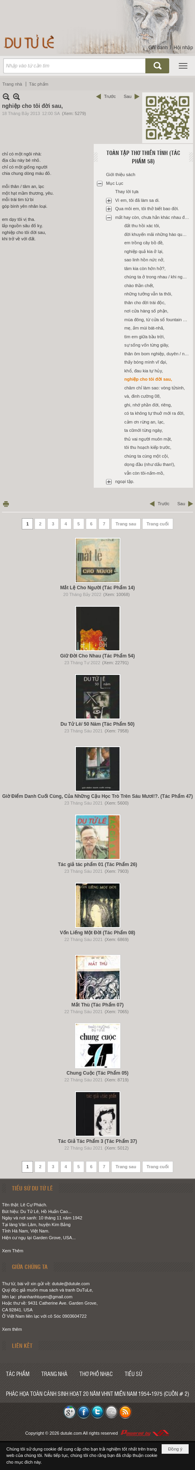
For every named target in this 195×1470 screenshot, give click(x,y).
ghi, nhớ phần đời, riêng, (148, 404)
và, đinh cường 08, (142, 396)
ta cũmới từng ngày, (143, 430)
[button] (183, 66)
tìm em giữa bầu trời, (144, 336)
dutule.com (71, 1433)
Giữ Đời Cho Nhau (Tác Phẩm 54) (97, 656)
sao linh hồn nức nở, (144, 259)
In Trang (6, 504)
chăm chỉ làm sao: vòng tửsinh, (154, 387)
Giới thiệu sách (120, 174)
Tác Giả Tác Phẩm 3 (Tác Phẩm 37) (97, 1141)
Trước (110, 96)
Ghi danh (158, 47)
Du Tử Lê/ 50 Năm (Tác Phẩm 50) (97, 724)
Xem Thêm (12, 1250)
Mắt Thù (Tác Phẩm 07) (97, 1005)
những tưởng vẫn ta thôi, (148, 293)
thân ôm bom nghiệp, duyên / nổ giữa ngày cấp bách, (157, 353)
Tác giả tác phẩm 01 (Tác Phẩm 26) (97, 864)
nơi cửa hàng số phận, (146, 311)
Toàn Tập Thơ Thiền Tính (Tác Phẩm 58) (143, 157)
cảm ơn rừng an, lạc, (144, 422)
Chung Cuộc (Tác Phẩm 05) (97, 1073)
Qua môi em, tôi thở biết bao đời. (147, 208)
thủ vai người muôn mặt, (148, 439)
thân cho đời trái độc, (145, 302)
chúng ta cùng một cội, (146, 456)
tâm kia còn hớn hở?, (145, 268)
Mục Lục (114, 183)
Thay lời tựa (127, 191)
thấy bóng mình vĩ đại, (145, 362)
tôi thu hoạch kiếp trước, (147, 447)
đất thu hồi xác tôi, (142, 225)
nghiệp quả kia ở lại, (143, 251)
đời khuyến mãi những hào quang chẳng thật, (157, 234)
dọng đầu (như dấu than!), (149, 464)
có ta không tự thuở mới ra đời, (154, 413)
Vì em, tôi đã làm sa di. (137, 200)
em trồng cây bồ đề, (144, 242)
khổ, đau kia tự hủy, (143, 370)
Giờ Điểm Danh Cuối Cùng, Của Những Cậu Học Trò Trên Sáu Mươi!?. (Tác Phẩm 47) (97, 796)
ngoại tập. (124, 481)
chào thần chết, (139, 285)
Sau (127, 96)
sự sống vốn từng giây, (146, 345)
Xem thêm (12, 1329)
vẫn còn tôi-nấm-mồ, (144, 473)
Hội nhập (183, 47)
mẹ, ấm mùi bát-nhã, (144, 328)
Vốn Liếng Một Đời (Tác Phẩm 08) (97, 932)
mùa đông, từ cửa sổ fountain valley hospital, (157, 319)
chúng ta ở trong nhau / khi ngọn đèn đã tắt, (157, 276)
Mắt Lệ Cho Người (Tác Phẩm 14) (97, 587)
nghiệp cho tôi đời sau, (148, 379)
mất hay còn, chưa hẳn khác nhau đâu (152, 217)
